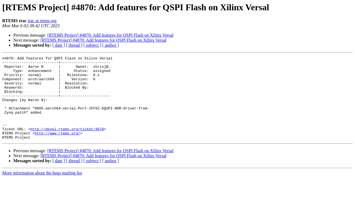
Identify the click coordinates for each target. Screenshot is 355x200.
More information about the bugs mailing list (42, 189)
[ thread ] (74, 45)
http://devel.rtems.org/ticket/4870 (67, 143)
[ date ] (58, 45)
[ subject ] (92, 45)
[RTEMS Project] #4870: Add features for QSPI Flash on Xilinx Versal (110, 35)
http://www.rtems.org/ (57, 148)
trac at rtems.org (42, 20)
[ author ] (110, 45)
